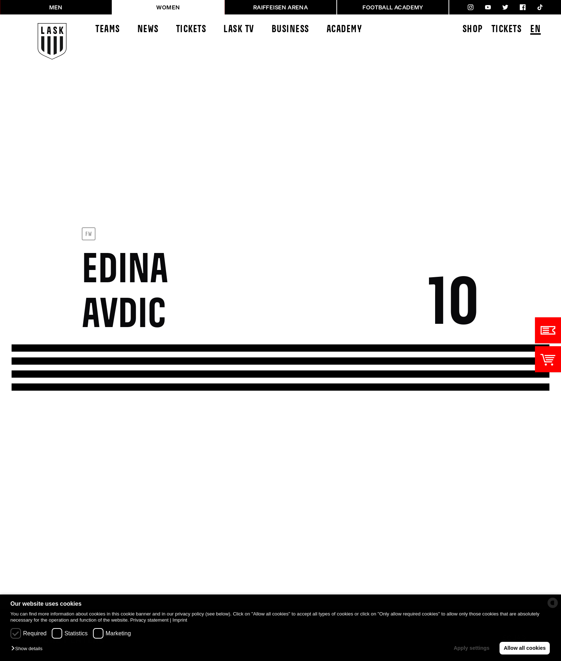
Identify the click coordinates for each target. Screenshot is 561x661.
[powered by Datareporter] (552, 603)
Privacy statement (149, 620)
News (148, 29)
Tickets (191, 29)
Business (290, 29)
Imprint (180, 620)
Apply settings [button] (471, 648)
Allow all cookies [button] (525, 648)
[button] (28, 649)
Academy (344, 29)
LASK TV (239, 29)
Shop (473, 29)
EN (535, 30)
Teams (107, 29)
